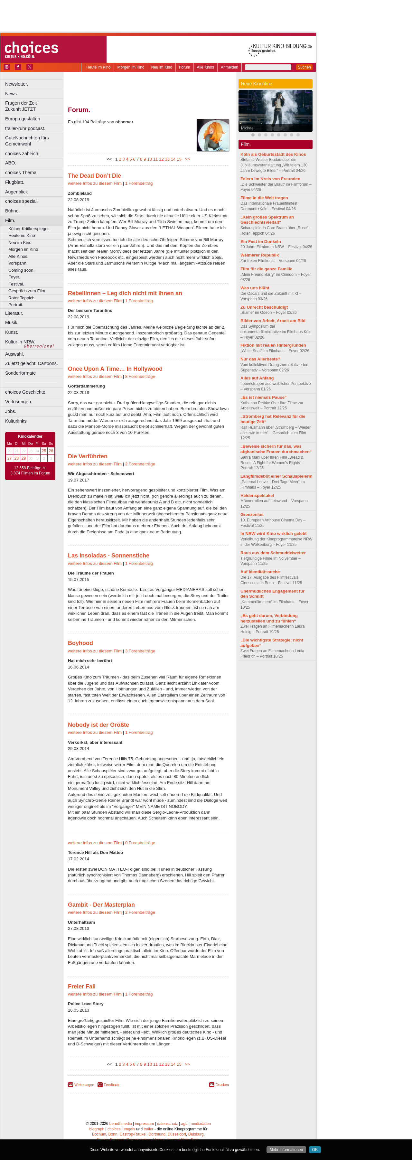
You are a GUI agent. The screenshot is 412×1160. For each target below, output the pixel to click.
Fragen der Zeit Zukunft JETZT (35, 106)
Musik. (12, 322)
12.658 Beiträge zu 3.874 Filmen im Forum (30, 470)
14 (173, 159)
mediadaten (201, 1123)
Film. (10, 220)
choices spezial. (21, 201)
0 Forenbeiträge (140, 842)
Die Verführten (88, 456)
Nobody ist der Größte (98, 725)
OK (315, 1149)
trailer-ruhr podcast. (25, 128)
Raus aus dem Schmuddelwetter (273, 552)
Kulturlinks (15, 421)
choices (114, 1129)
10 (149, 159)
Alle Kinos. (18, 256)
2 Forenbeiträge (140, 464)
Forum (184, 67)
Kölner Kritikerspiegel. (29, 228)
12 (161, 159)
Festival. (16, 284)
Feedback (111, 1085)
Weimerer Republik (259, 255)
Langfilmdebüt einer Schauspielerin (276, 476)
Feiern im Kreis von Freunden (270, 178)
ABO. (10, 162)
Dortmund (156, 1134)
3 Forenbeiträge (140, 651)
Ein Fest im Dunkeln (260, 241)
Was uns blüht (254, 287)
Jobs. (10, 411)
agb (184, 1123)
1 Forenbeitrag (139, 183)
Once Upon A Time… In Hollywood (115, 369)
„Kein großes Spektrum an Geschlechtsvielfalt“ (267, 220)
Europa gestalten (22, 118)
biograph (96, 1129)
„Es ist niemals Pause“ (263, 397)
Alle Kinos (205, 67)
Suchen (304, 67)
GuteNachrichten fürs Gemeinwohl (27, 140)
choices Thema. (21, 172)
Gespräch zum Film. (27, 290)
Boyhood (80, 643)
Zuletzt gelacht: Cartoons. (31, 363)
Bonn (112, 1134)
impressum (144, 1123)
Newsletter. (16, 84)
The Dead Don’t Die (94, 176)
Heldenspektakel (257, 495)
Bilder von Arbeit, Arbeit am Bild (272, 320)
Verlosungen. (18, 401)
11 (155, 159)
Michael (247, 128)
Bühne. (12, 210)
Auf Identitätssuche (260, 571)
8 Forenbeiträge (140, 376)
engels (129, 1129)
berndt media (120, 1123)
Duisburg (196, 1134)
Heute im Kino (98, 67)
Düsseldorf (177, 1134)
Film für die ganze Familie (266, 269)
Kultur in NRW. (20, 341)
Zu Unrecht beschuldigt (264, 307)
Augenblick (16, 191)
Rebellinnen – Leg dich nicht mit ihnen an (125, 293)
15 (179, 159)
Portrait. (15, 304)
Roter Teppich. (22, 297)
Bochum (99, 1134)
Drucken (222, 1085)
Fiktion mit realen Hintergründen (273, 345)
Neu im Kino (161, 67)
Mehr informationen (286, 1149)
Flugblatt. (14, 182)
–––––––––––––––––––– (31, 382)
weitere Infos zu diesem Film (95, 183)
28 (16, 458)
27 (9, 458)
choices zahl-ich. (22, 153)
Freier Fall (82, 986)
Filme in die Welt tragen (264, 197)
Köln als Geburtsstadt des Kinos (273, 154)
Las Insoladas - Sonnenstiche (108, 555)
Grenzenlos (252, 514)
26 (51, 451)
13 (167, 159)
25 (44, 451)
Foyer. (14, 277)
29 (24, 458)
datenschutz (167, 1123)
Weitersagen (84, 1085)
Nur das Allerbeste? (260, 359)
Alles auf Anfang (257, 378)
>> (186, 159)
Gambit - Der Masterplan (101, 905)
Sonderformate (20, 373)
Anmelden (229, 67)
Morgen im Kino (130, 67)
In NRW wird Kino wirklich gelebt (273, 533)
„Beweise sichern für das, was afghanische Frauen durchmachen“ (276, 449)
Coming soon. (21, 270)
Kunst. (11, 332)
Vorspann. (17, 263)
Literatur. (14, 313)
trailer (148, 1129)
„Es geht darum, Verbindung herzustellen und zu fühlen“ (269, 618)
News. (11, 93)
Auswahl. (14, 354)
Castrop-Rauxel (132, 1134)
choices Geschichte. (26, 392)
